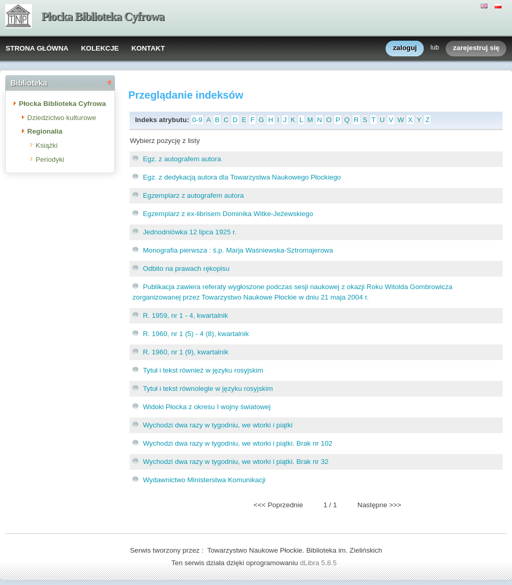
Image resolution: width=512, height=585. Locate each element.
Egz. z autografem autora (182, 159)
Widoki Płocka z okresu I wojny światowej (206, 407)
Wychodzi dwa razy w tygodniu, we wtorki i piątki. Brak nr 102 (237, 443)
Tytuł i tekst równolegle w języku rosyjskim (208, 388)
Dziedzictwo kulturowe (61, 118)
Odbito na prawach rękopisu (186, 268)
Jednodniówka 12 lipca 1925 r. (189, 232)
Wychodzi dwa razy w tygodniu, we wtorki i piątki (218, 425)
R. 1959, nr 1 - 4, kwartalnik (185, 315)
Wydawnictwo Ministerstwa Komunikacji (204, 480)
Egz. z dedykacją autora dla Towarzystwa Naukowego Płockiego (242, 177)
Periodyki (50, 159)
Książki (46, 145)
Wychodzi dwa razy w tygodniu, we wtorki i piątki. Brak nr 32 (235, 461)
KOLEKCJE (100, 48)
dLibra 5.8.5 (319, 563)
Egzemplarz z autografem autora (193, 195)
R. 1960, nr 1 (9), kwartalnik (185, 352)
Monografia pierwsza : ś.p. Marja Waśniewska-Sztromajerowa (238, 250)
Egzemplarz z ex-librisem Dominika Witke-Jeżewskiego (228, 214)
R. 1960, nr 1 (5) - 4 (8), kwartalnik (196, 334)
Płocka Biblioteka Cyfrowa (102, 16)
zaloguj (405, 48)
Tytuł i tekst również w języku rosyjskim (203, 370)
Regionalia (44, 131)
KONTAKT (148, 48)
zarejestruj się (476, 48)
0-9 (197, 120)
